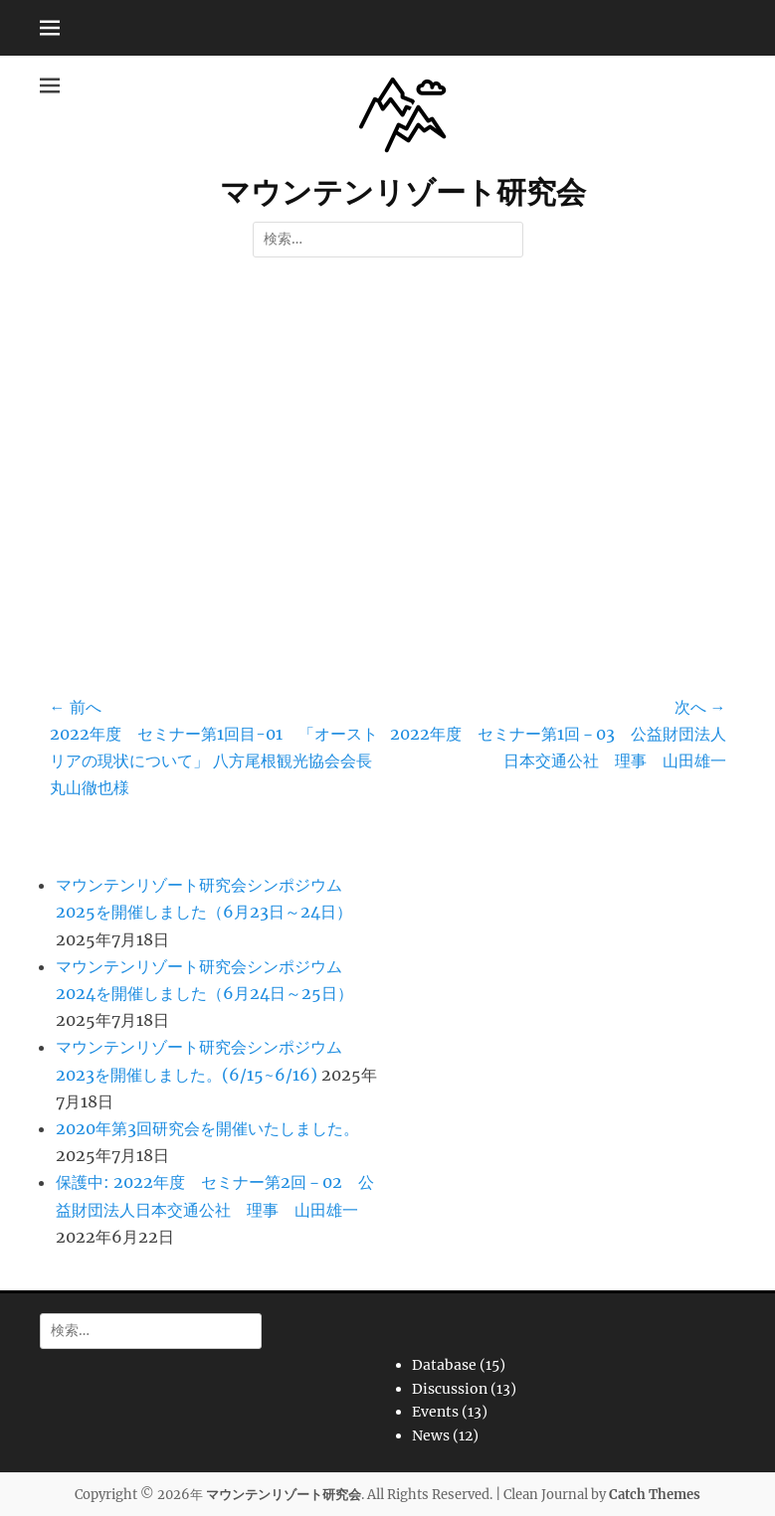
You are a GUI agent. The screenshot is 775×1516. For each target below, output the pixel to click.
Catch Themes (654, 1494)
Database (444, 1365)
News (431, 1435)
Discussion (449, 1389)
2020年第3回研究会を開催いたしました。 (207, 1128)
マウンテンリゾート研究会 (403, 192)
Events (435, 1412)
